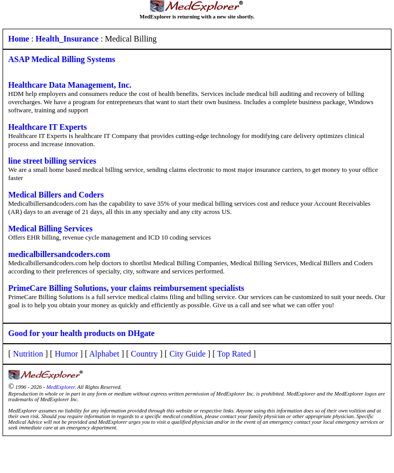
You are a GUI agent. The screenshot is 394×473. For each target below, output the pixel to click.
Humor (66, 353)
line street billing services (52, 160)
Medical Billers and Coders (56, 194)
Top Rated (234, 353)
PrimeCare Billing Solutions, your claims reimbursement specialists (126, 288)
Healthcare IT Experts (47, 127)
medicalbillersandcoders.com (59, 254)
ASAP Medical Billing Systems (61, 59)
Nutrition (28, 353)
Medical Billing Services (50, 228)
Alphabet (104, 353)
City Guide (187, 353)
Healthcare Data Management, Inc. (69, 85)
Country (144, 353)
